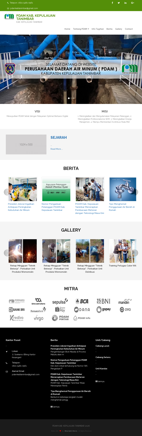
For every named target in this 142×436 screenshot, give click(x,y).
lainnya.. (55, 407)
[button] (10, 69)
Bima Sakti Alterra (72, 431)
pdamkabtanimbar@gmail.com (22, 8)
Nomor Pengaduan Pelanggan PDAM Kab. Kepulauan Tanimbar (53, 207)
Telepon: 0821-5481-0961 (20, 3)
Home (67, 29)
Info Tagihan (98, 29)
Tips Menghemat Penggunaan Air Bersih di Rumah (122, 207)
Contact (129, 29)
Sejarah (59, 137)
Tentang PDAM (80, 29)
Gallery (118, 29)
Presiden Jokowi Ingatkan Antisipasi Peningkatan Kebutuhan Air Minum (21, 207)
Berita (109, 29)
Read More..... (57, 149)
